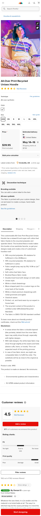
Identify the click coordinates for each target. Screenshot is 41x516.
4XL (8, 124)
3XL (3, 124)
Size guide (36, 115)
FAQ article (25, 322)
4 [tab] (24, 219)
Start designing (20, 512)
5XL (13, 124)
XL (29, 119)
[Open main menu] (3, 2)
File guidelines (35, 96)
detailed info (11, 173)
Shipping (19, 229)
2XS (3, 119)
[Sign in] (29, 3)
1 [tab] (16, 218)
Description (7, 229)
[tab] (15, 75)
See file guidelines (8, 209)
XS (8, 119)
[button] (20, 155)
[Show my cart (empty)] (39, 3)
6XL (18, 124)
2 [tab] (19, 219)
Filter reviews (20, 472)
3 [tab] (22, 219)
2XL (34, 119)
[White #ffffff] (2, 109)
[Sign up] (34, 3)
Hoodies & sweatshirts (11, 16)
